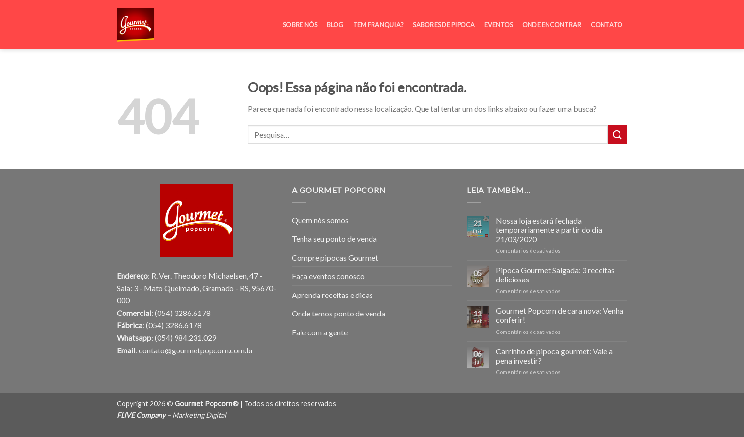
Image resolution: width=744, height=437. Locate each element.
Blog (335, 19)
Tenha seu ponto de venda (334, 238)
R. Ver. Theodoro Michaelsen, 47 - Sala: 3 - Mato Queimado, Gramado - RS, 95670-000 (196, 288)
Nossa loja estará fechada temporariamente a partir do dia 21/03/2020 (549, 230)
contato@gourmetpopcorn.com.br (196, 350)
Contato (607, 19)
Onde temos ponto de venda (338, 313)
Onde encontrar (552, 19)
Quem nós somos (320, 220)
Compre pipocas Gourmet (335, 257)
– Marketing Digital (171, 415)
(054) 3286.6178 (183, 312)
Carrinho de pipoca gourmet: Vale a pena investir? (554, 356)
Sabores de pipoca (444, 19)
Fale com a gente (320, 332)
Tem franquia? (378, 19)
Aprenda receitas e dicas (332, 294)
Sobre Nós (300, 19)
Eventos (498, 19)
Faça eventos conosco (328, 275)
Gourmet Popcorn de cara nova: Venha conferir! (559, 315)
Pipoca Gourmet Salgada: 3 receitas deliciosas (555, 274)
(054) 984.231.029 (185, 337)
